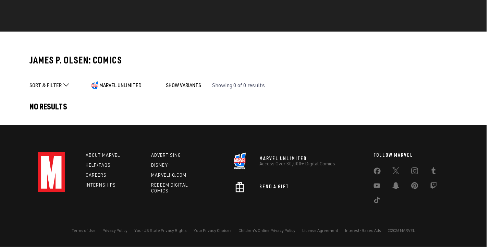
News (129, 24)
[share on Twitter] (395, 172)
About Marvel (103, 155)
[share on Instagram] (414, 172)
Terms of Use (84, 230)
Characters (195, 24)
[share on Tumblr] (433, 172)
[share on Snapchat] (395, 187)
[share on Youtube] (376, 187)
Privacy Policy (114, 230)
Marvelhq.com (168, 175)
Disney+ (161, 165)
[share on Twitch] (433, 187)
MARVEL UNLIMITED (120, 85)
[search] (440, 8)
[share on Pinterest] (414, 187)
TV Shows (295, 24)
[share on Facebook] (377, 172)
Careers (96, 175)
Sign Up (89, 9)
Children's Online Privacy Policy (266, 230)
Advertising (166, 155)
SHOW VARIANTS (183, 85)
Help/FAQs (98, 165)
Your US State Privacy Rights (160, 230)
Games (232, 24)
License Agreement (320, 230)
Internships (101, 185)
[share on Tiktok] (376, 201)
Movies (262, 24)
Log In (64, 9)
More (357, 24)
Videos (329, 24)
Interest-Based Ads (363, 230)
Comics (158, 24)
